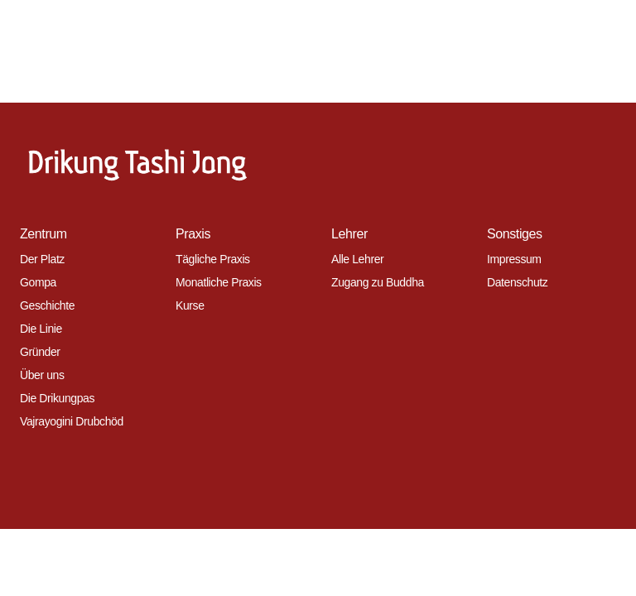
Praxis (193, 234)
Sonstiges (514, 234)
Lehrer (349, 234)
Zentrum (43, 234)
